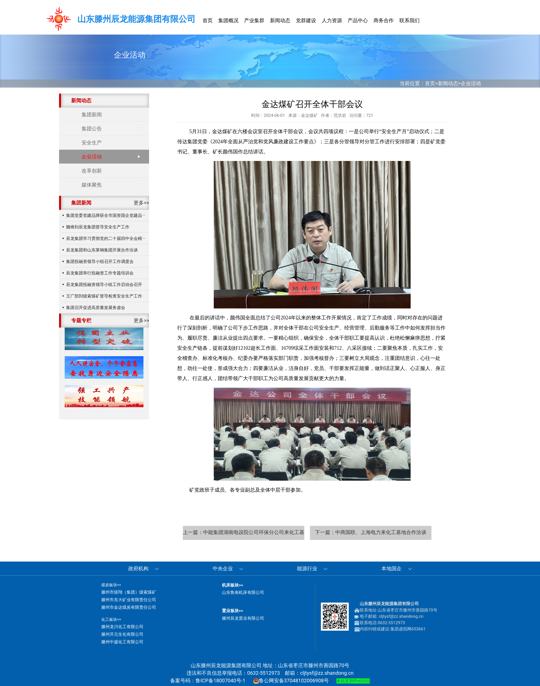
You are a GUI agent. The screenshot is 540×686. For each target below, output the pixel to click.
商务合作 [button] (384, 20)
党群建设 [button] (306, 20)
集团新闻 (92, 114)
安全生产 (92, 143)
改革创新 (92, 171)
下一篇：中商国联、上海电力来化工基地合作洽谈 (370, 532)
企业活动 (471, 83)
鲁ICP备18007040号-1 (220, 680)
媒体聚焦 (92, 185)
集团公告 (92, 128)
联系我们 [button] (409, 20)
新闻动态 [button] (280, 20)
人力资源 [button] (332, 20)
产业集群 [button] (254, 20)
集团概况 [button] (228, 20)
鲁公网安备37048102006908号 (291, 680)
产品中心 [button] (358, 20)
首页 (430, 83)
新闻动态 (448, 83)
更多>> (141, 203)
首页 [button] (207, 20)
